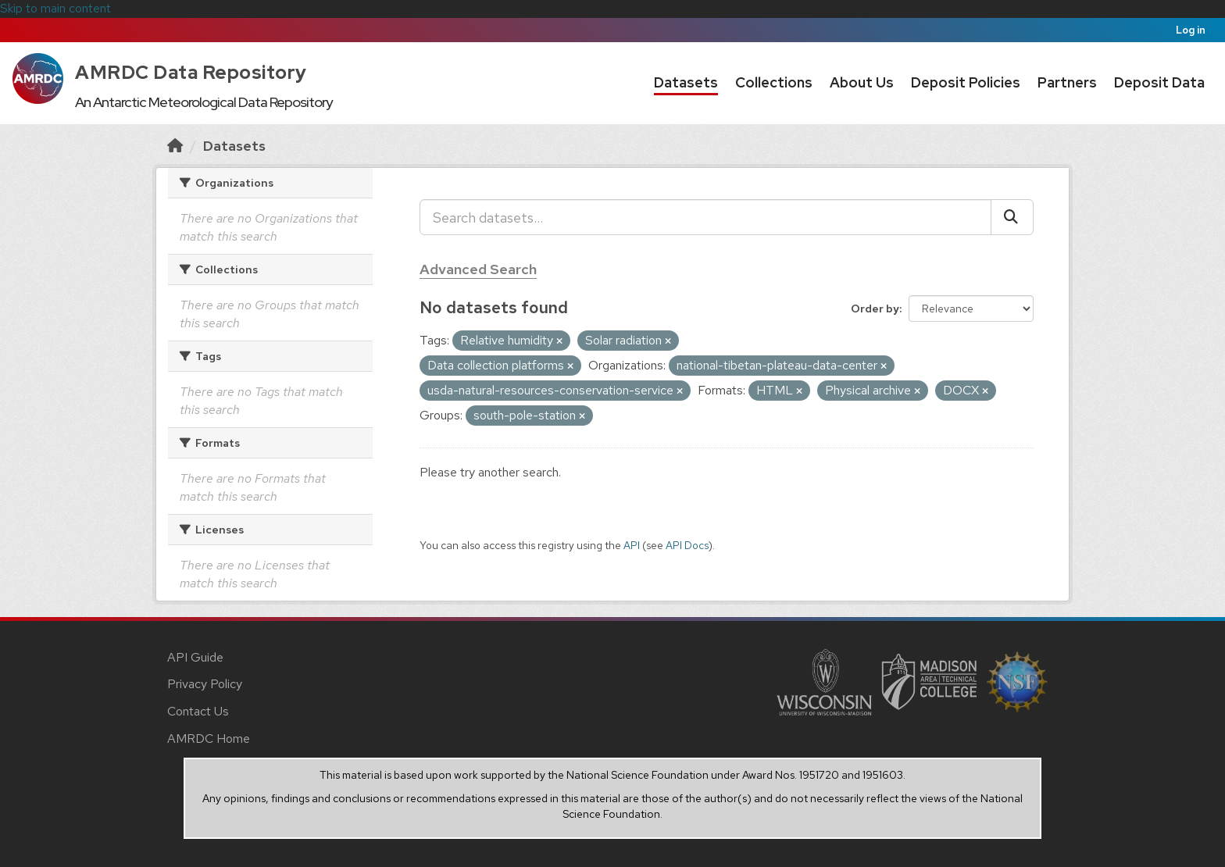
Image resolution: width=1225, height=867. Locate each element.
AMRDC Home (208, 738)
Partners (1067, 82)
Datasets (686, 82)
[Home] (175, 146)
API (631, 545)
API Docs (687, 545)
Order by (875, 308)
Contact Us (198, 711)
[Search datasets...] (705, 217)
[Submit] (1012, 217)
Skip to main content (55, 8)
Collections (773, 82)
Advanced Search (478, 269)
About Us (862, 82)
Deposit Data (1159, 82)
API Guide (195, 657)
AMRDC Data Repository (191, 72)
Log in (1190, 30)
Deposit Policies (965, 82)
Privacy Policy (204, 684)
